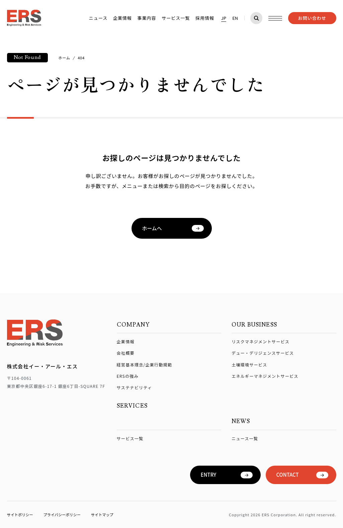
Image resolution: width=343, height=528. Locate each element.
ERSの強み (128, 376)
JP (223, 18)
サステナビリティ (134, 387)
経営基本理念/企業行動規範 (144, 364)
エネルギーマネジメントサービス (265, 376)
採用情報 (204, 18)
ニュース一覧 (245, 438)
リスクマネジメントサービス (260, 341)
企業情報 (122, 18)
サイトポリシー (20, 514)
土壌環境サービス (249, 364)
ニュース (98, 18)
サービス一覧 (176, 18)
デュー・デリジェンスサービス (263, 353)
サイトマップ (102, 514)
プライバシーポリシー (62, 514)
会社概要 (126, 353)
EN (235, 18)
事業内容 (146, 18)
